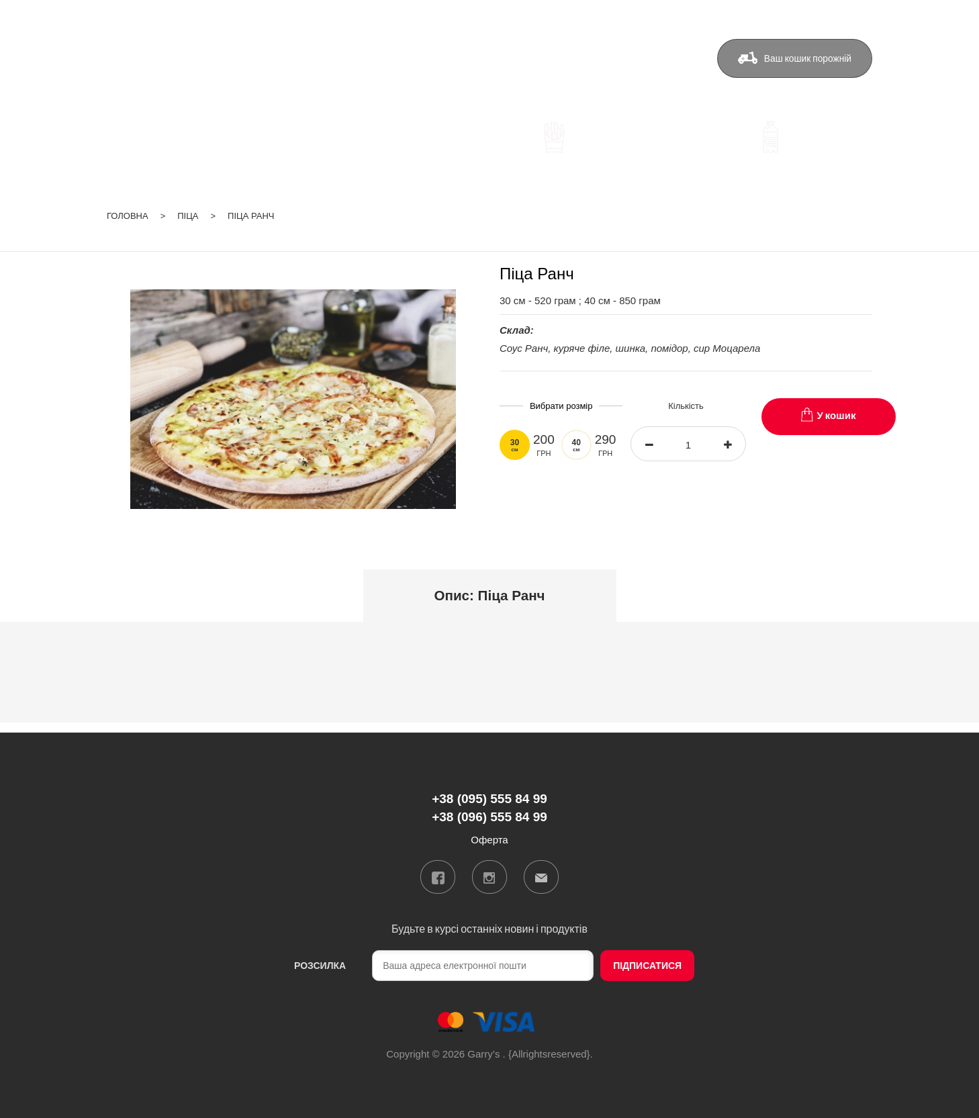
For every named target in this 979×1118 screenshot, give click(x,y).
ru (831, 16)
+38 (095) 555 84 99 (335, 60)
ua (814, 16)
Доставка (459, 58)
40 (576, 445)
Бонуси (525, 58)
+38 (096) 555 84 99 (335, 79)
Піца (187, 216)
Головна (127, 216)
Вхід (862, 16)
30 (514, 445)
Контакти (589, 58)
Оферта (656, 58)
